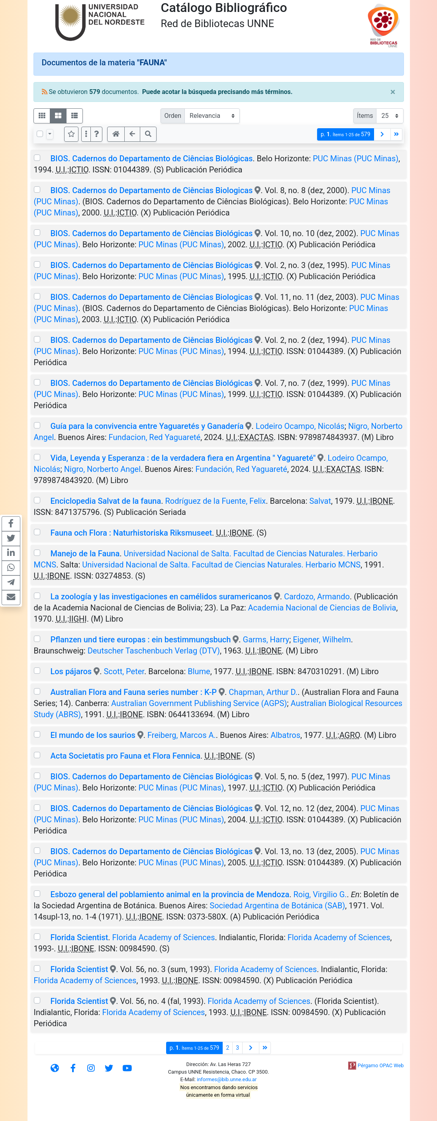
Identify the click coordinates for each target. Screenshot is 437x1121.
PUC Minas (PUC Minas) (355, 158)
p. (345, 134)
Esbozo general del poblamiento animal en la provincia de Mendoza (169, 894)
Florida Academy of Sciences (163, 937)
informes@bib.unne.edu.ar (227, 1079)
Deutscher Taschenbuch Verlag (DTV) (154, 650)
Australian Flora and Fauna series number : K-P (133, 692)
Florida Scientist (79, 937)
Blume (199, 671)
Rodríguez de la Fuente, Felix (215, 501)
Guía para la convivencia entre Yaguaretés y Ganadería (146, 426)
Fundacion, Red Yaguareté (155, 437)
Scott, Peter (124, 671)
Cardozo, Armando (317, 596)
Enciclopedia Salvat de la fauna (105, 501)
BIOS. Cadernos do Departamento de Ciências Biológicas (151, 158)
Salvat (320, 501)
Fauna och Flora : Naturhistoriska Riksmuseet (131, 533)
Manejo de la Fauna (85, 553)
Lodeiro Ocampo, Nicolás (300, 426)
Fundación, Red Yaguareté (241, 469)
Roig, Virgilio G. (320, 894)
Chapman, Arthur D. (263, 692)
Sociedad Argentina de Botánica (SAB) (277, 905)
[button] (96, 134)
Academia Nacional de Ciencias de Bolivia (322, 607)
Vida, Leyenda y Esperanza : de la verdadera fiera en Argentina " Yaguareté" (183, 458)
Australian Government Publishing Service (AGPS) (199, 703)
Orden (172, 115)
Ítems (365, 115)
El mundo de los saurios (92, 735)
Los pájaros (71, 671)
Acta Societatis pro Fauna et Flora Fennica (125, 756)
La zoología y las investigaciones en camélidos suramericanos (161, 596)
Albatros (285, 735)
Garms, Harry (266, 639)
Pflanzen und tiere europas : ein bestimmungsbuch (140, 639)
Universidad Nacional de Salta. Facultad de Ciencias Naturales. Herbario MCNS (221, 564)
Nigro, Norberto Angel (102, 469)
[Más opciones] (86, 134)
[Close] (393, 92)
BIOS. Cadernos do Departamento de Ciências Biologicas (151, 190)
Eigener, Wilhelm (322, 639)
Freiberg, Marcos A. (181, 735)
